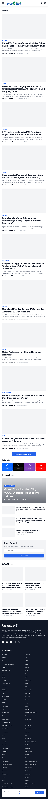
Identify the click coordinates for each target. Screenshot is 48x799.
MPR (26, 745)
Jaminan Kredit (6, 722)
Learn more (15, 794)
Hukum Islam (5, 712)
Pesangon (28, 774)
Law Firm (28, 738)
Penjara (4, 767)
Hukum (27, 709)
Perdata (4, 771)
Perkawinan (28, 771)
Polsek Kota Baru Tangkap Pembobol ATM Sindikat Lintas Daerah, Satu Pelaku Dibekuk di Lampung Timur (23, 89)
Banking (4, 667)
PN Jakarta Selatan (7, 787)
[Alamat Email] (24, 550)
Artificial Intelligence (8, 664)
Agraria (4, 657)
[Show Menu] (3, 3)
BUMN (4, 680)
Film (3, 693)
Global (4, 699)
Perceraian (28, 767)
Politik (27, 787)
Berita (27, 667)
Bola (26, 674)
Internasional (6, 719)
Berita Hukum (6, 670)
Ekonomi (28, 690)
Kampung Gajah (7, 725)
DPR (26, 687)
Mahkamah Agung (30, 742)
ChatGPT (28, 680)
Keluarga (28, 725)
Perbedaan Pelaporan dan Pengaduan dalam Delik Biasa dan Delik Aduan (23, 396)
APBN (27, 661)
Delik (26, 683)
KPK (3, 735)
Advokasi (4, 654)
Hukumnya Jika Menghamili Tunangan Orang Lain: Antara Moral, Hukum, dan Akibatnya (22, 176)
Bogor (4, 674)
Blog (26, 670)
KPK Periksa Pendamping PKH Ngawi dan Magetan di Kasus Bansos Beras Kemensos (22, 133)
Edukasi (4, 690)
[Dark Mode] (41, 3)
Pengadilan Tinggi (30, 764)
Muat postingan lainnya (23, 454)
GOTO (4, 703)
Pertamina (5, 774)
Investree (28, 719)
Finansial (27, 693)
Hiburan (27, 706)
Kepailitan (5, 729)
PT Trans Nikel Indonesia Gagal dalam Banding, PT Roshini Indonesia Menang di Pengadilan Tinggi (30, 520)
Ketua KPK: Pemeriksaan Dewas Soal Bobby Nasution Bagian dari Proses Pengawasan (34, 585)
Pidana (27, 777)
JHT (26, 722)
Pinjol (3, 780)
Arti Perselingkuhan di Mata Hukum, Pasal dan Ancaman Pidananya (23, 439)
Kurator (4, 738)
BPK (26, 677)
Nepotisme (28, 751)
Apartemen (5, 661)
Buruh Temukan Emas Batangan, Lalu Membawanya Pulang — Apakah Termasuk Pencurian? (21, 220)
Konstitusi (28, 729)
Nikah (3, 754)
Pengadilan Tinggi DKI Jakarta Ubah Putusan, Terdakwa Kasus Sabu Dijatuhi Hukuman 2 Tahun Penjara (23, 266)
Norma (27, 754)
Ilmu (3, 716)
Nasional (27, 748)
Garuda (27, 696)
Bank (26, 664)
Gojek (27, 699)
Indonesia (28, 716)
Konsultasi (5, 732)
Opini (3, 758)
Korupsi (27, 732)
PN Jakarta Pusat (30, 784)
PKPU (27, 780)
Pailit (26, 758)
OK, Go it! (39, 793)
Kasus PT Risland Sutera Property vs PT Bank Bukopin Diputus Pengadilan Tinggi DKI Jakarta (30, 509)
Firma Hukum (6, 696)
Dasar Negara (6, 683)
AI (26, 657)
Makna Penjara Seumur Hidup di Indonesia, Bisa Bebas (22, 353)
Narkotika (5, 748)
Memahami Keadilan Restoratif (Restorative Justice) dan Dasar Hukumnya (23, 310)
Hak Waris (5, 706)
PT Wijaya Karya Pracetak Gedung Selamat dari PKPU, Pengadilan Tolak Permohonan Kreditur (12, 585)
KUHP (27, 735)
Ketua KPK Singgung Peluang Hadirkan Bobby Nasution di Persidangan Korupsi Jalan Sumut (23, 44)
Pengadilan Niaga (7, 764)
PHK (3, 777)
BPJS (3, 677)
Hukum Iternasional (30, 712)
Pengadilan (5, 761)
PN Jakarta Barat (7, 784)
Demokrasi (5, 687)
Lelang (4, 742)
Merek (4, 745)
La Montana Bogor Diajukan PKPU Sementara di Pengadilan (28, 531)
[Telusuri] (45, 3)
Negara (4, 751)
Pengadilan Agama (31, 761)
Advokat (27, 654)
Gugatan (28, 703)
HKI (3, 709)
